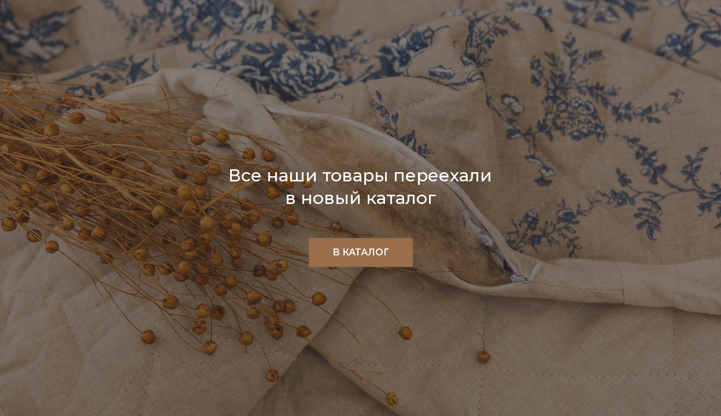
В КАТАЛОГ (360, 252)
